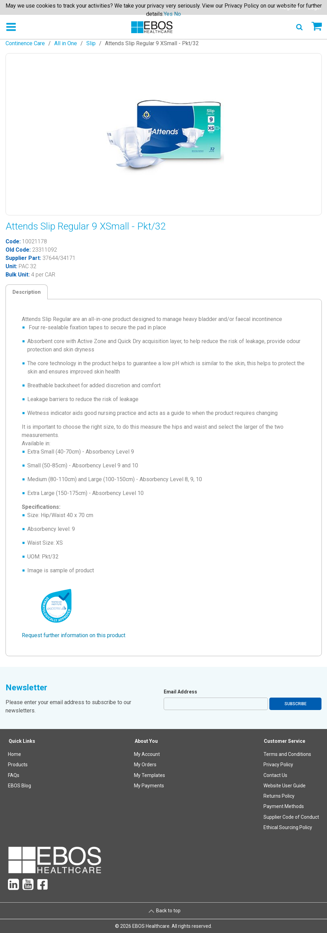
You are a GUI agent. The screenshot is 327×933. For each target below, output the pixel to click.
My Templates (149, 775)
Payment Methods (283, 806)
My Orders (145, 764)
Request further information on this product (73, 635)
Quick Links (22, 741)
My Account (147, 754)
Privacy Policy (278, 764)
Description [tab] (26, 292)
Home (14, 754)
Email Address (180, 691)
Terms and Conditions (287, 754)
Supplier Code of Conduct (291, 817)
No (177, 14)
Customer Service (284, 741)
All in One (65, 43)
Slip (91, 43)
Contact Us (275, 775)
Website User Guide (284, 785)
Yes (168, 14)
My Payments (149, 785)
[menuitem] (22, 786)
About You (146, 741)
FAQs (13, 775)
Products (18, 764)
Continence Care (25, 43)
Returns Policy (279, 796)
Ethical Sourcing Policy (287, 827)
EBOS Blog (19, 785)
